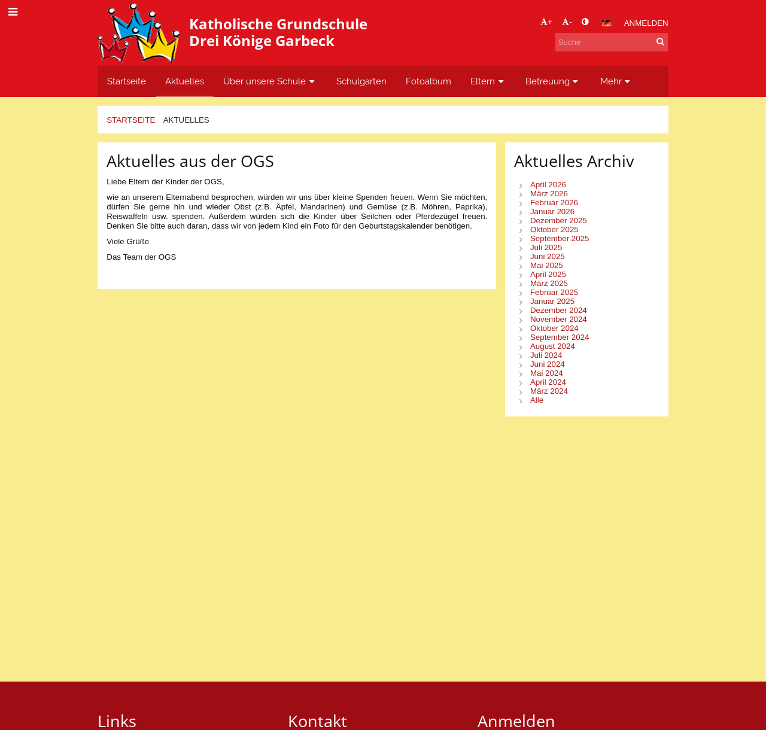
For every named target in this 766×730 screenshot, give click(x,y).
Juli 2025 (546, 247)
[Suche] (611, 42)
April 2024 (548, 382)
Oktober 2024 (554, 328)
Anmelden (646, 23)
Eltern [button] (488, 81)
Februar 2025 (554, 292)
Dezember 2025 (558, 220)
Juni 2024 (547, 364)
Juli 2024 (546, 355)
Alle (536, 400)
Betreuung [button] (553, 81)
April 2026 (548, 184)
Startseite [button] (126, 81)
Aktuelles (186, 119)
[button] (607, 23)
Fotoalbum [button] (428, 81)
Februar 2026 (554, 202)
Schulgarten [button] (361, 81)
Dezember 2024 (558, 310)
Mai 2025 (546, 265)
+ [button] (546, 21)
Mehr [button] (616, 81)
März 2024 (549, 391)
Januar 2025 (552, 301)
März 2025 (549, 283)
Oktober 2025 (554, 229)
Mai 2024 (546, 373)
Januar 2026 (552, 211)
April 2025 (548, 274)
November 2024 (558, 319)
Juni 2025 (547, 256)
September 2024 (559, 337)
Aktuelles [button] (184, 81)
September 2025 (559, 238)
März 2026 (549, 193)
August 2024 (552, 346)
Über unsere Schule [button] (270, 81)
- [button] (567, 21)
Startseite (131, 119)
